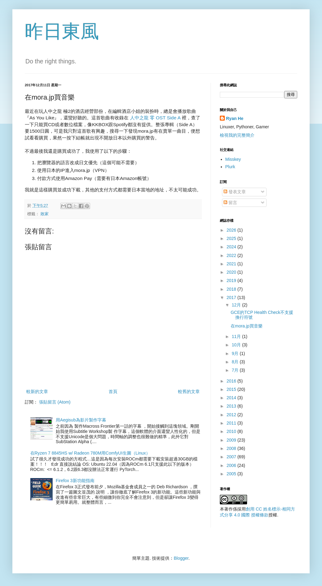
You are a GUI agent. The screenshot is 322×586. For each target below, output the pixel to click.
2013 (232, 406)
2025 (232, 238)
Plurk (230, 166)
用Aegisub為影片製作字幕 (81, 419)
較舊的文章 (189, 391)
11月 (237, 336)
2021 (232, 263)
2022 (232, 255)
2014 (232, 397)
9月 (236, 353)
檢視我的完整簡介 (237, 135)
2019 (232, 280)
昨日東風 (62, 31)
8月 (236, 361)
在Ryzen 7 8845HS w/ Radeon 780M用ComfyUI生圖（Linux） (90, 453)
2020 (232, 272)
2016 (232, 381)
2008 (232, 448)
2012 (232, 414)
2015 (232, 389)
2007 (232, 456)
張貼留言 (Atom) (55, 402)
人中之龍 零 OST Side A (156, 117)
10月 (237, 344)
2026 (232, 230)
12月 (237, 304)
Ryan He (234, 118)
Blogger (181, 558)
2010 (232, 431)
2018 (232, 289)
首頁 (113, 391)
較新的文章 (37, 391)
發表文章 (235, 191)
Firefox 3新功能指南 (75, 480)
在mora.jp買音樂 (247, 325)
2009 (232, 440)
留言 (230, 202)
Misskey (233, 159)
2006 (232, 465)
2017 (232, 297)
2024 (232, 246)
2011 (232, 423)
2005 (232, 473)
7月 (236, 370)
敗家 (45, 214)
